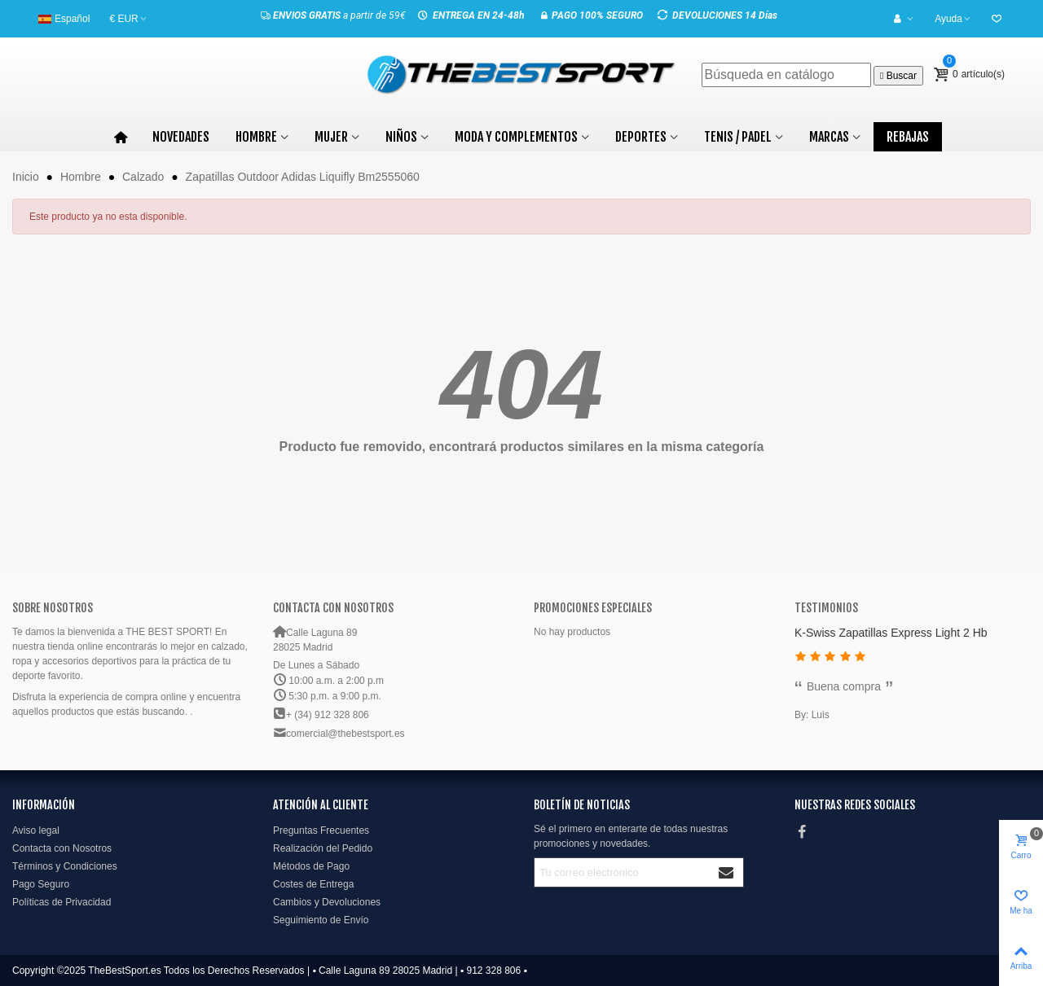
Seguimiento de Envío (320, 920)
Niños (401, 137)
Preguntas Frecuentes (321, 830)
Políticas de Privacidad (61, 902)
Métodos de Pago (311, 866)
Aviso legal (35, 830)
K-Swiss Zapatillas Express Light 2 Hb (891, 632)
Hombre (256, 137)
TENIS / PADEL (738, 137)
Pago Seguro (40, 884)
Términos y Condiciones (64, 866)
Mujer (331, 137)
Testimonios (826, 608)
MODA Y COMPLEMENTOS (516, 137)
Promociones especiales (593, 608)
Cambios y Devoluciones (327, 902)
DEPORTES (641, 137)
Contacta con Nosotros (62, 848)
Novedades (180, 137)
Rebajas (908, 137)
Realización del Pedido (322, 848)
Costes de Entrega (313, 884)
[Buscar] (786, 75)
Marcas (829, 137)
